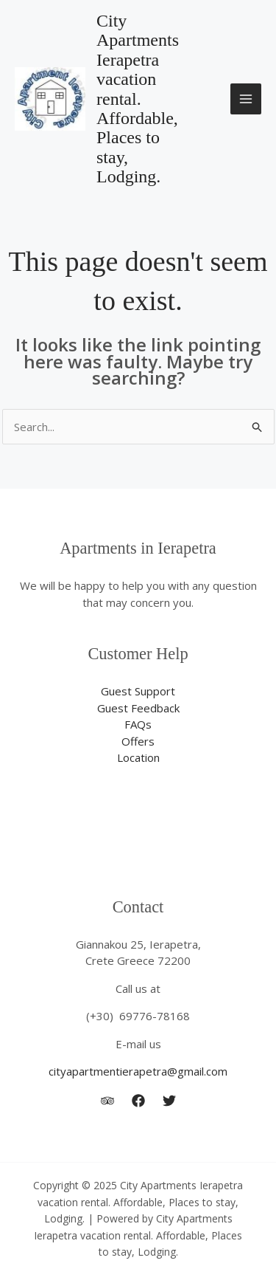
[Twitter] (169, 1100)
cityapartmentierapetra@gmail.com (138, 1071)
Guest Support (138, 691)
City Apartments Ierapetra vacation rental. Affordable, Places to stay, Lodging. (137, 98)
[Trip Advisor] (107, 1100)
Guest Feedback (138, 708)
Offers (138, 741)
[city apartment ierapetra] (138, 1100)
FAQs (138, 724)
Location (138, 757)
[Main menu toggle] (246, 99)
